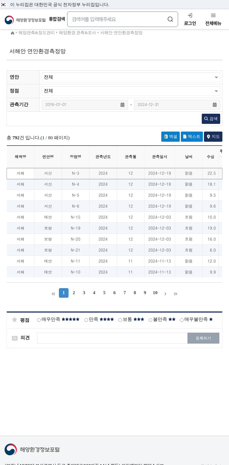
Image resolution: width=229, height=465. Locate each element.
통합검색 (57, 19)
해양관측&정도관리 (36, 32)
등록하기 (203, 338)
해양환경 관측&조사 (77, 32)
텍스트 (191, 136)
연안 (14, 77)
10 (155, 292)
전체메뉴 (213, 23)
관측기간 (19, 104)
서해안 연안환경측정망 (121, 32)
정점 (14, 90)
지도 (213, 136)
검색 (211, 118)
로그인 (190, 23)
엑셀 (170, 136)
